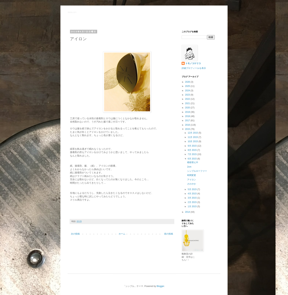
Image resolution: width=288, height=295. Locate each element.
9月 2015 (192, 146)
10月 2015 (193, 141)
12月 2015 (193, 133)
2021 (188, 103)
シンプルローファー (197, 171)
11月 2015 (193, 137)
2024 (188, 90)
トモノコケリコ (193, 63)
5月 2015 (192, 189)
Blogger (160, 286)
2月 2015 (192, 202)
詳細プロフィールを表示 (194, 68)
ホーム (122, 234)
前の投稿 (168, 234)
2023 (188, 94)
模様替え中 (192, 162)
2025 (188, 86)
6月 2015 (192, 158)
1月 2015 (192, 206)
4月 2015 (192, 193)
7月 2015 (192, 154)
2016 (188, 125)
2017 (188, 120)
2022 (188, 99)
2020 (188, 107)
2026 (188, 82)
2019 (188, 112)
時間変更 (191, 175)
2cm (189, 167)
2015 (188, 129)
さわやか (191, 184)
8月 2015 (192, 150)
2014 (188, 212)
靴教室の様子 (72, 12)
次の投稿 (75, 234)
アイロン (191, 179)
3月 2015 (192, 198)
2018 (188, 116)
